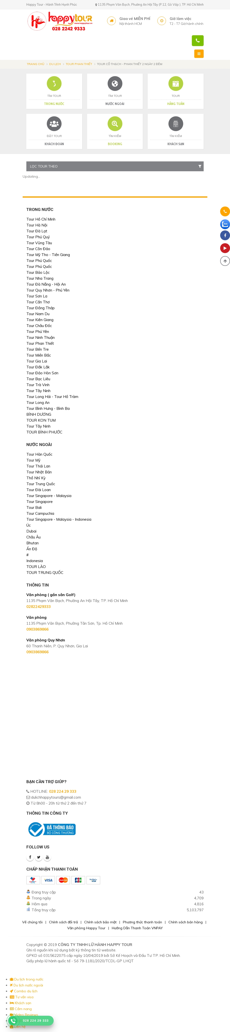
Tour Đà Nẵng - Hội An (46, 284)
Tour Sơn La (36, 296)
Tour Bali (34, 507)
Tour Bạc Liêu (38, 379)
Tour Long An (37, 402)
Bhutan (32, 543)
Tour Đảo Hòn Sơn (42, 373)
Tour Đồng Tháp (40, 308)
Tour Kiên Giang (39, 319)
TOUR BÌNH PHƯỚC (44, 432)
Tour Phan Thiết (79, 64)
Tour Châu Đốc (39, 325)
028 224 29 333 (62, 791)
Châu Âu (33, 537)
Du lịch (55, 64)
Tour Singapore (39, 501)
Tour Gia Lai (36, 361)
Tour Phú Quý (38, 237)
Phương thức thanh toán (142, 922)
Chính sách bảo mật (100, 922)
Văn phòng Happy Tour (86, 928)
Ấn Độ (31, 549)
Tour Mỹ (33, 460)
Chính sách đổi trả (63, 922)
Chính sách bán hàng (185, 922)
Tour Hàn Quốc (39, 454)
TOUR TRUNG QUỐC (44, 572)
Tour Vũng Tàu (39, 243)
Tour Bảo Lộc (38, 272)
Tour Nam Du (37, 313)
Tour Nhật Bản (39, 472)
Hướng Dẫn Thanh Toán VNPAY (137, 928)
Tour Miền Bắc (38, 355)
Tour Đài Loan (38, 489)
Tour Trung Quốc (40, 484)
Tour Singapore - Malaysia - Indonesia (58, 519)
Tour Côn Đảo (38, 248)
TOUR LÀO (36, 566)
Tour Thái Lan (38, 466)
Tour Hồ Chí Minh (40, 219)
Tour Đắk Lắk (38, 367)
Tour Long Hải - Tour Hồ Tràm (52, 396)
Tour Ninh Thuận (40, 337)
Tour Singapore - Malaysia (48, 495)
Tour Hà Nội (36, 225)
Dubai (31, 531)
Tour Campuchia (40, 513)
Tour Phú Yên (37, 331)
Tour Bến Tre (37, 349)
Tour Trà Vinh (37, 384)
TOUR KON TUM (41, 420)
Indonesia (34, 560)
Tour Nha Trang (39, 278)
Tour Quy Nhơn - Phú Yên (47, 290)
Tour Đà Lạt (36, 231)
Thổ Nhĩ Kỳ (36, 478)
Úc (28, 525)
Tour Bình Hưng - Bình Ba (48, 408)
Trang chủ (35, 64)
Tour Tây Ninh (38, 390)
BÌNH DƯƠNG (38, 414)
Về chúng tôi (32, 922)
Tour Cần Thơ (38, 302)
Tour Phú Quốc (39, 260)
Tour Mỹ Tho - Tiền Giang (48, 254)
